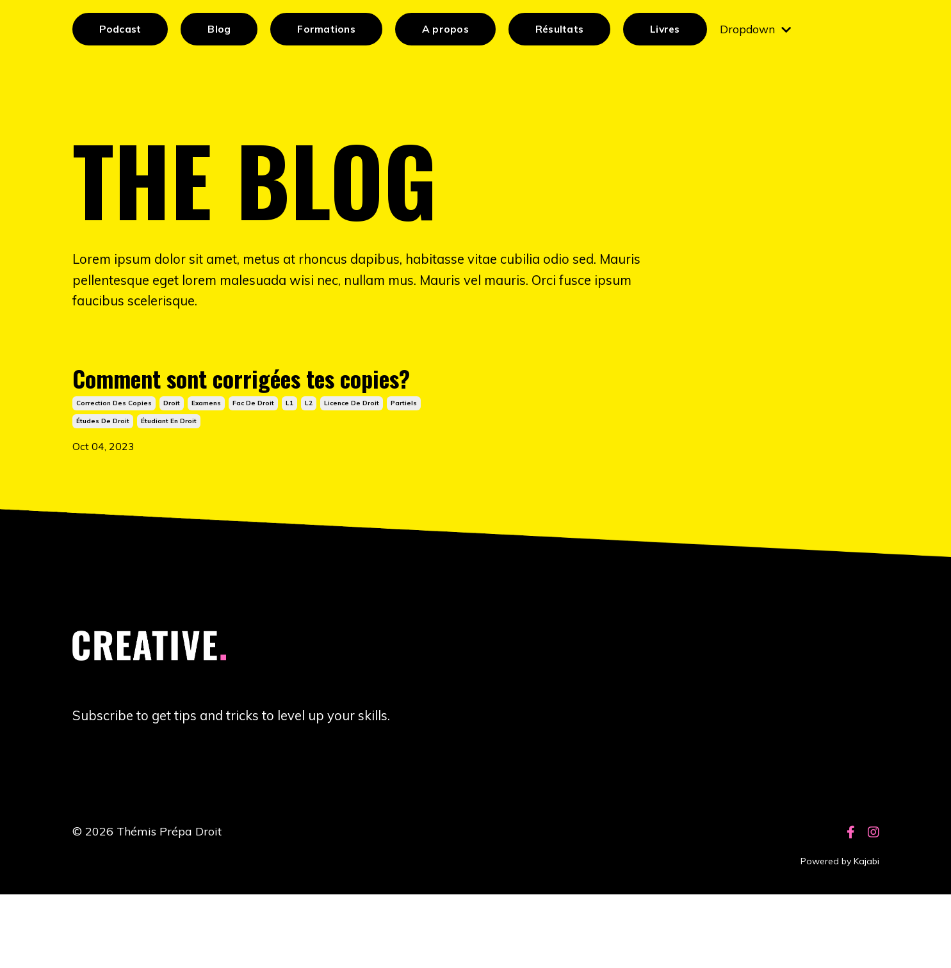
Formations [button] (327, 29)
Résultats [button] (563, 29)
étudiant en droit (169, 491)
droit (171, 473)
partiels (404, 473)
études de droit (102, 491)
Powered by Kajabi (840, 935)
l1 (289, 473)
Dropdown (762, 29)
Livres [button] (670, 29)
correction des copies (114, 473)
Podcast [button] (120, 29)
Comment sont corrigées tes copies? (246, 419)
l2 (309, 473)
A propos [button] (447, 29)
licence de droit (351, 473)
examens (206, 473)
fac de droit (253, 473)
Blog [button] (219, 29)
